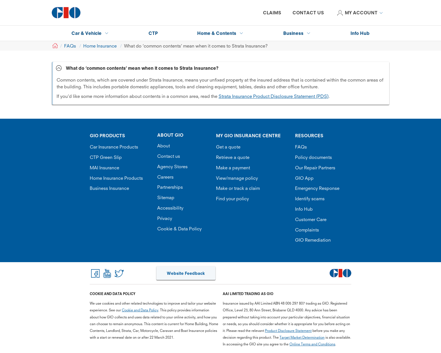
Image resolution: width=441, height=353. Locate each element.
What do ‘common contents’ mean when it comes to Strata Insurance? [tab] (142, 68)
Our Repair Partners (315, 167)
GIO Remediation (313, 240)
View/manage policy (237, 178)
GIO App (304, 178)
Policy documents (313, 157)
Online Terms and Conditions (312, 344)
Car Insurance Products (114, 147)
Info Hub (304, 209)
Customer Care (311, 219)
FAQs (301, 147)
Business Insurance (109, 188)
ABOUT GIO (170, 135)
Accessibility (170, 208)
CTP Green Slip (106, 157)
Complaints (307, 230)
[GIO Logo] (66, 12)
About (163, 146)
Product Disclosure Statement (288, 331)
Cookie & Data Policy (179, 228)
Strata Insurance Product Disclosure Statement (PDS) (273, 96)
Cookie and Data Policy (140, 310)
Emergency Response (317, 188)
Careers (165, 177)
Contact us (168, 156)
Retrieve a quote (232, 157)
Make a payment (233, 167)
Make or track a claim (238, 188)
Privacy (164, 218)
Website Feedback (186, 273)
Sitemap (165, 197)
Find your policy (232, 198)
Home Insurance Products (116, 178)
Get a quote (228, 147)
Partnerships (170, 187)
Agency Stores (172, 166)
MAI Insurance (104, 167)
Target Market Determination (302, 337)
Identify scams (310, 198)
